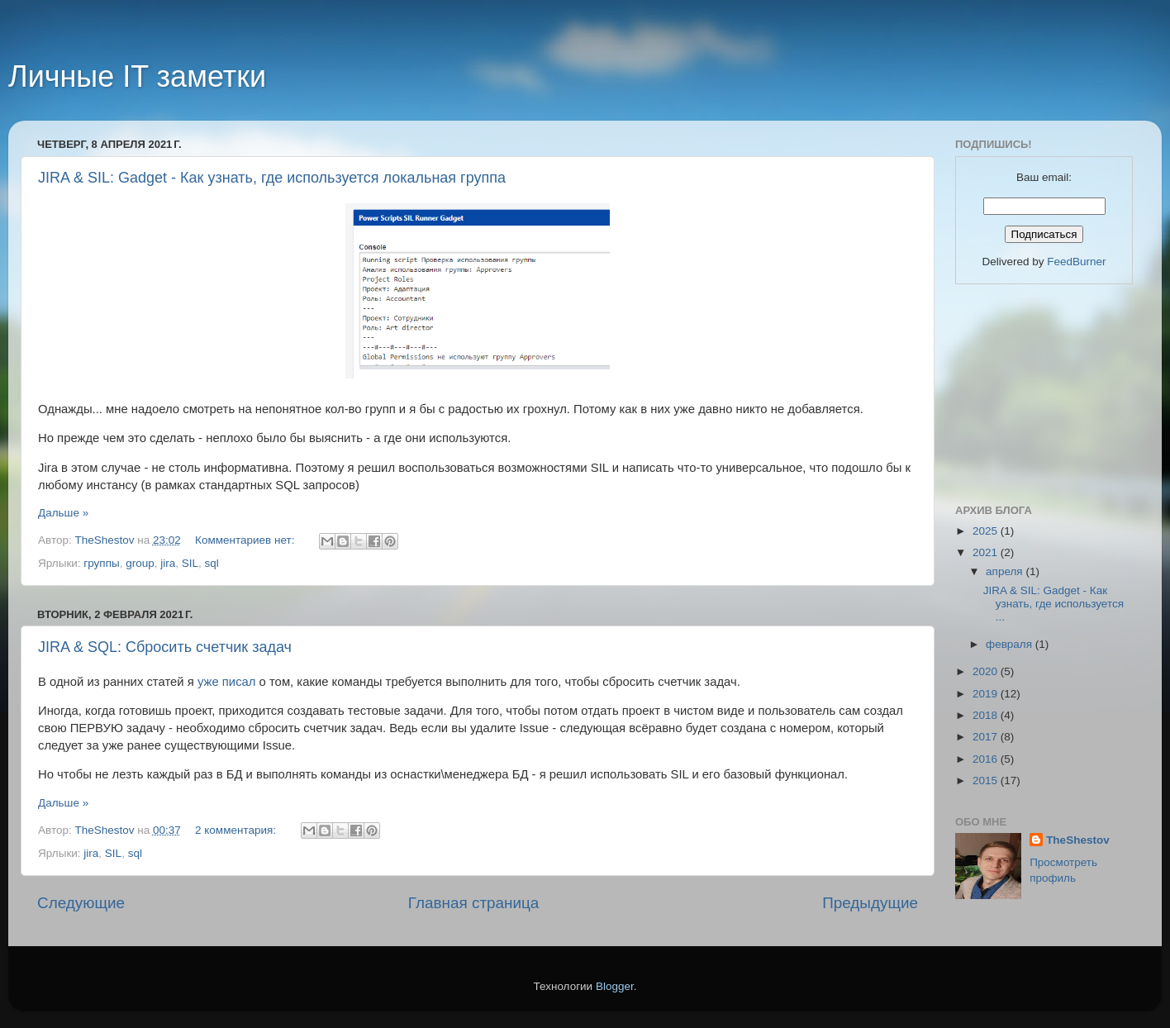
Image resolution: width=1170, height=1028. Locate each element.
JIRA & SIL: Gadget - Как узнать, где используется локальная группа (272, 177)
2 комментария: (237, 830)
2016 (987, 759)
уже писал (226, 681)
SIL (190, 563)
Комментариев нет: (246, 540)
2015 (987, 780)
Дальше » (63, 513)
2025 (987, 531)
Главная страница (474, 902)
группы (101, 563)
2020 (987, 671)
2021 (987, 552)
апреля (1005, 571)
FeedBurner (1076, 261)
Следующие (81, 902)
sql (212, 563)
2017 (987, 737)
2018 (987, 715)
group (140, 563)
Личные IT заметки (137, 76)
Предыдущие (870, 902)
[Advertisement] (1037, 391)
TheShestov (1078, 840)
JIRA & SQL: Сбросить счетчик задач (165, 647)
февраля (1010, 644)
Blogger (615, 986)
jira (167, 563)
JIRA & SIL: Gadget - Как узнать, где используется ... (1053, 603)
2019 (987, 694)
